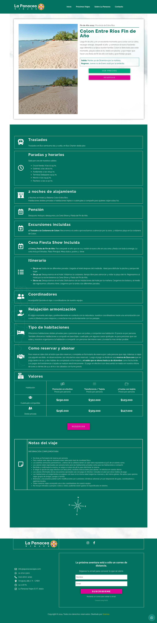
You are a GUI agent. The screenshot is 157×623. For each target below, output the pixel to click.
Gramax (106, 614)
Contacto (119, 7)
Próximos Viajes (83, 7)
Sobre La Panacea (102, 7)
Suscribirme (101, 591)
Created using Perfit (101, 600)
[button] (21, 46)
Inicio (69, 7)
